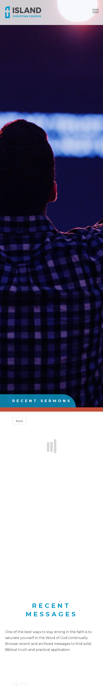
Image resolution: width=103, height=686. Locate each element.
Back (19, 421)
